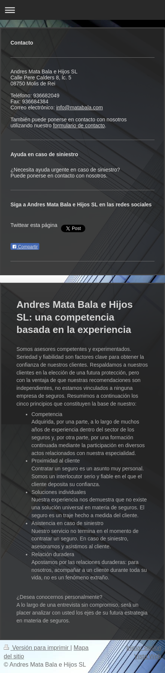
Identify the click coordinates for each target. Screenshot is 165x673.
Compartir (25, 246)
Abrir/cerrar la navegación (82, 10)
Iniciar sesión (143, 648)
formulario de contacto (79, 125)
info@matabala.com (79, 107)
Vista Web (147, 656)
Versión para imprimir (37, 648)
